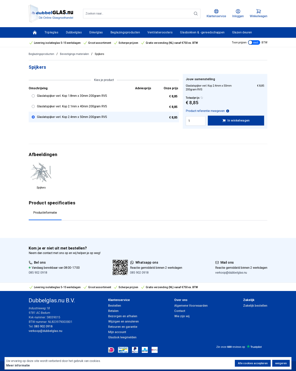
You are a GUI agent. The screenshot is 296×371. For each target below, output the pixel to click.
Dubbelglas (74, 32)
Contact (179, 311)
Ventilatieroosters (160, 32)
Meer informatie (18, 365)
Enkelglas (96, 32)
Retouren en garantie (122, 327)
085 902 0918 (38, 272)
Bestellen (114, 305)
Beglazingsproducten (125, 32)
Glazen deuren (242, 32)
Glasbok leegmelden (122, 337)
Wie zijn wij (182, 316)
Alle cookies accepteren (253, 363)
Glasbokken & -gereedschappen (202, 32)
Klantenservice (119, 300)
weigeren (281, 363)
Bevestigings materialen (74, 53)
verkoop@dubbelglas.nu (231, 272)
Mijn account (117, 332)
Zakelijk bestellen (255, 305)
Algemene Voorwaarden (191, 305)
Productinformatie (45, 212)
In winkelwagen (236, 120)
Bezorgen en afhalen (122, 316)
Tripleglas (51, 32)
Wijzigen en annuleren (123, 321)
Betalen (113, 311)
